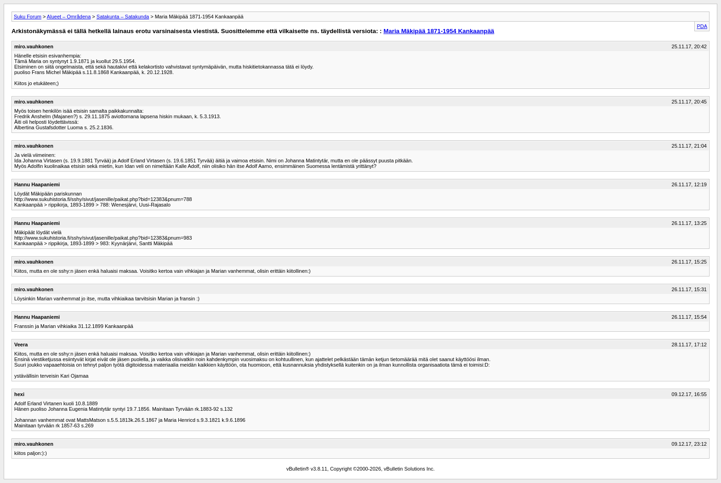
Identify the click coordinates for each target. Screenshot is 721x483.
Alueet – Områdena (69, 16)
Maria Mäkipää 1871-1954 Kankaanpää (438, 31)
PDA (702, 26)
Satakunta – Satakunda (123, 16)
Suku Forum (27, 16)
